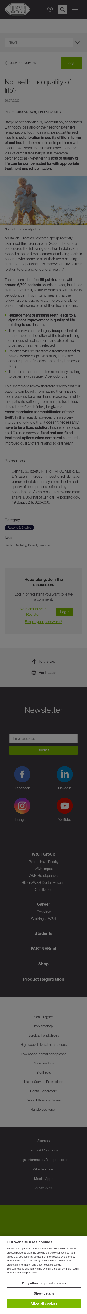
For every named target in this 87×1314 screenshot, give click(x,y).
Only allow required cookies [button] (44, 1283)
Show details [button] (44, 1293)
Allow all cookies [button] (44, 1303)
